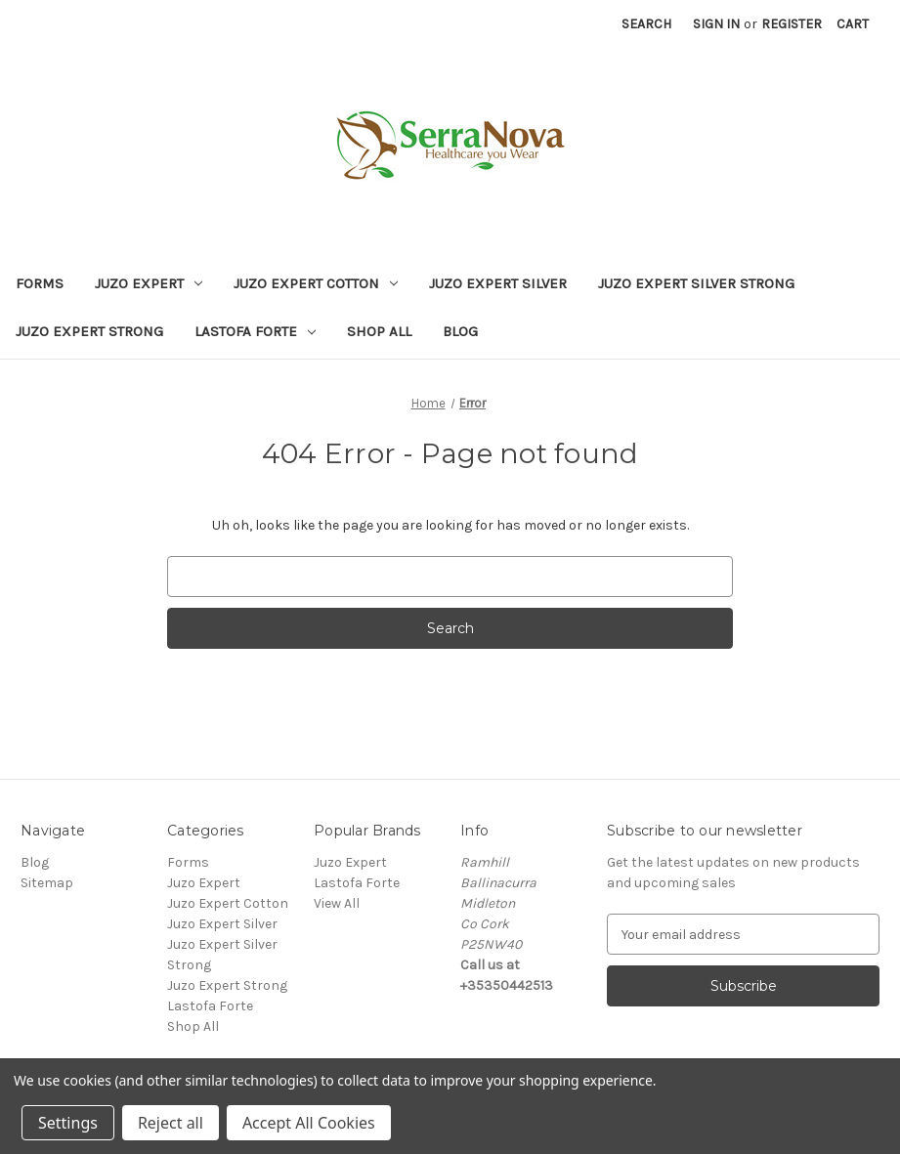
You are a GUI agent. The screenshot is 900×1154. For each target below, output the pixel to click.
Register (791, 24)
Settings (68, 1122)
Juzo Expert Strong (89, 331)
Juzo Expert (148, 283)
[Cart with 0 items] (852, 24)
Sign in (716, 24)
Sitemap (47, 883)
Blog (460, 331)
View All (337, 903)
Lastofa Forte (255, 331)
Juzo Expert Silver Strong (696, 283)
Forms (40, 283)
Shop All (379, 331)
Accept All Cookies (308, 1122)
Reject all (170, 1122)
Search (646, 24)
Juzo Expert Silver (498, 283)
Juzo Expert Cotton (316, 283)
